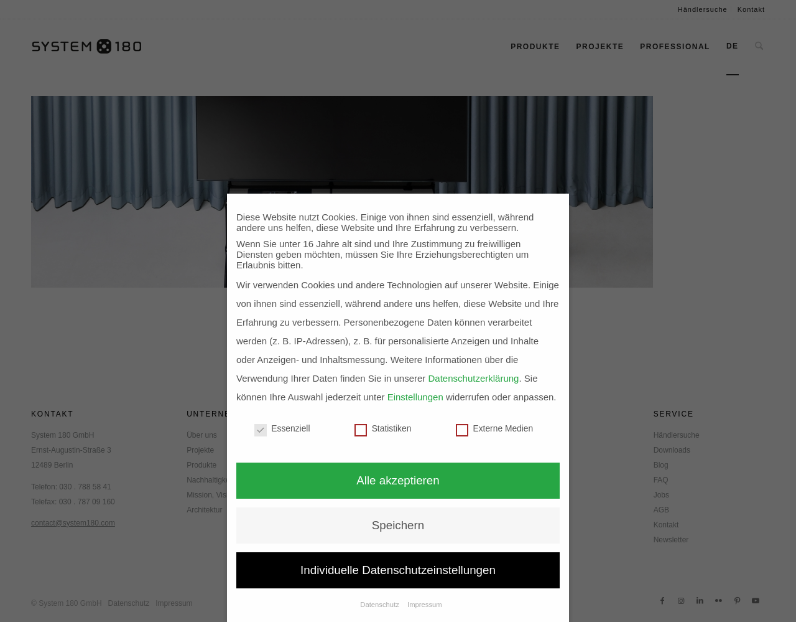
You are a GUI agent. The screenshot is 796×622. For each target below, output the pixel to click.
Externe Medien (494, 428)
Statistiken (382, 428)
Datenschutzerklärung (473, 378)
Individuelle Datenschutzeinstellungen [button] (398, 570)
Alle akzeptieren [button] (397, 480)
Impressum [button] (424, 604)
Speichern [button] (398, 525)
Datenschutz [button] (380, 604)
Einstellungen (415, 397)
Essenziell (282, 428)
